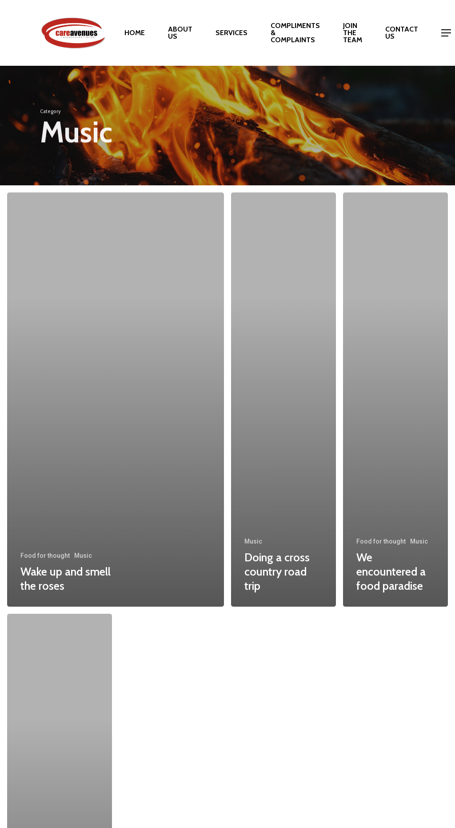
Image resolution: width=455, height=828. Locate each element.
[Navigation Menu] (446, 33)
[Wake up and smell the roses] (115, 399)
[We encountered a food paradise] (395, 399)
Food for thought (45, 555)
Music (83, 555)
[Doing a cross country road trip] (283, 399)
